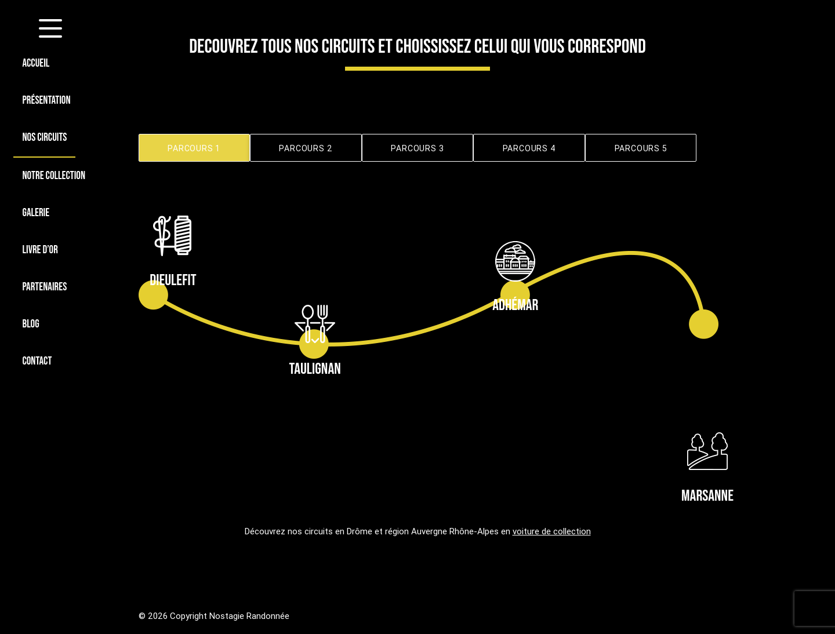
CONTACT (37, 361)
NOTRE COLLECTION (53, 176)
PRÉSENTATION (46, 100)
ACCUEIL (35, 63)
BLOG (30, 324)
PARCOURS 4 (529, 148)
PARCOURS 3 (417, 148)
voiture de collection (552, 531)
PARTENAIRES (44, 287)
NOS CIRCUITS (44, 137)
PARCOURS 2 (305, 148)
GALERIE (35, 213)
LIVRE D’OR (39, 250)
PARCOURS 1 (194, 148)
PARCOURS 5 (641, 148)
